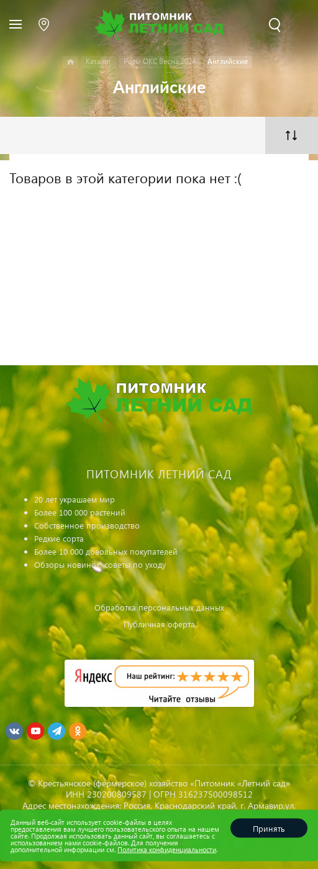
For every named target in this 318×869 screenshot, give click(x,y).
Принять (269, 828)
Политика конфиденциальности (166, 849)
